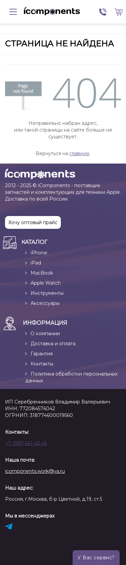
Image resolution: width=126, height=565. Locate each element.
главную (79, 153)
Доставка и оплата (53, 344)
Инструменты (47, 293)
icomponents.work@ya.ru (35, 471)
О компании (45, 333)
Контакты (42, 364)
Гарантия (42, 354)
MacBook (42, 273)
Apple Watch (46, 283)
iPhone (39, 253)
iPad (36, 263)
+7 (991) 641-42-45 (26, 443)
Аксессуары (45, 303)
